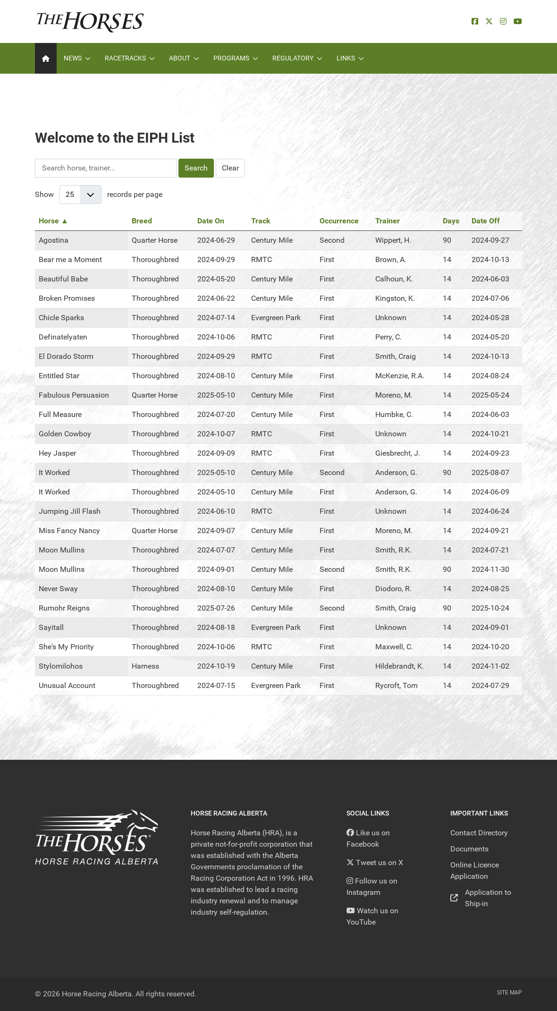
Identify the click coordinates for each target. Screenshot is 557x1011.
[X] (489, 21)
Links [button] (350, 58)
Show (44, 194)
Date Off (486, 220)
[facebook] (475, 21)
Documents (469, 848)
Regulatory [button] (297, 58)
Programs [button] (235, 58)
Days (451, 220)
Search (196, 167)
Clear (230, 167)
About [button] (184, 58)
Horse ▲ (53, 220)
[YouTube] (518, 21)
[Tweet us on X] (374, 862)
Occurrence (339, 220)
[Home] (46, 58)
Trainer (387, 220)
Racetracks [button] (130, 58)
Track (260, 220)
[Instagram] (503, 21)
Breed (142, 220)
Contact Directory (479, 832)
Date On (210, 220)
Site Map (509, 992)
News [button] (77, 58)
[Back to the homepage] (90, 21)
